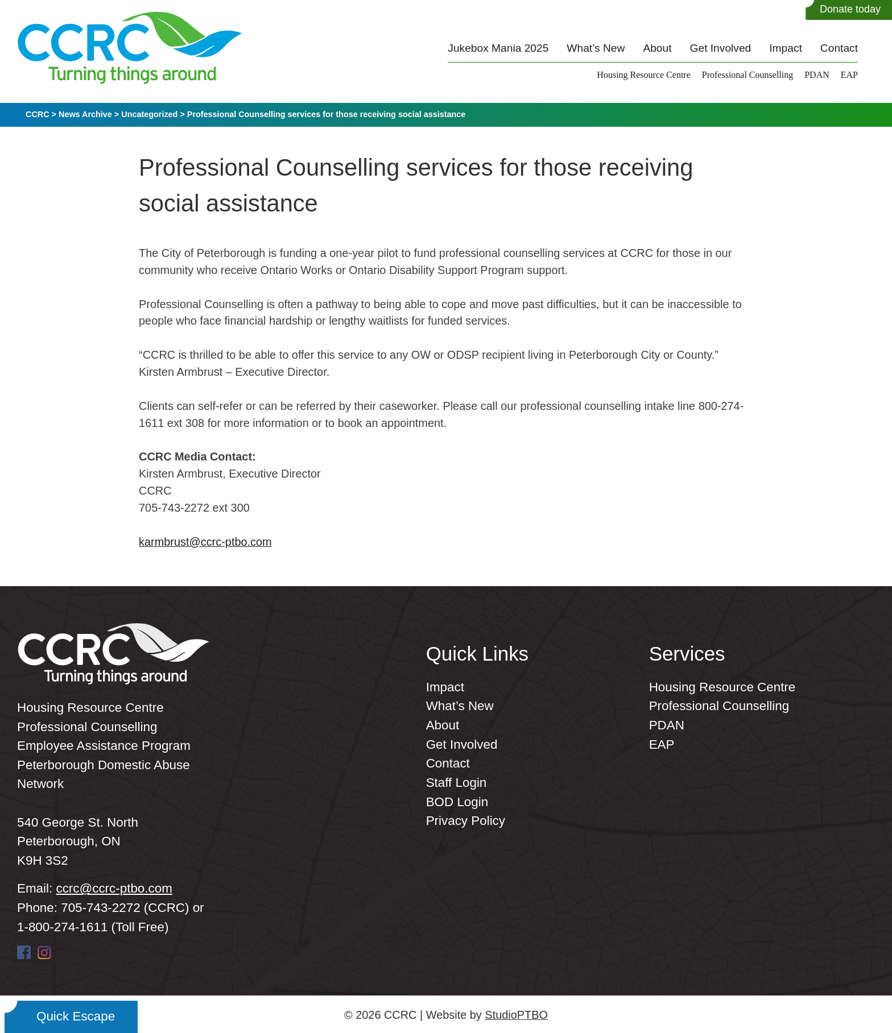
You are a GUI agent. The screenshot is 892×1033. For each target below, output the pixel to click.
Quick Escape (75, 1016)
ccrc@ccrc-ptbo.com (114, 888)
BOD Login (457, 802)
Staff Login (456, 782)
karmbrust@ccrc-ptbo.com (205, 542)
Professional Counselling (747, 75)
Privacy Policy (465, 821)
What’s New (596, 48)
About (657, 48)
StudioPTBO (516, 1015)
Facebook (24, 952)
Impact (785, 48)
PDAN (816, 75)
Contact (839, 48)
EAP (849, 75)
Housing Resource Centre (643, 75)
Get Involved (720, 48)
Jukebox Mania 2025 (498, 48)
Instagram (44, 952)
